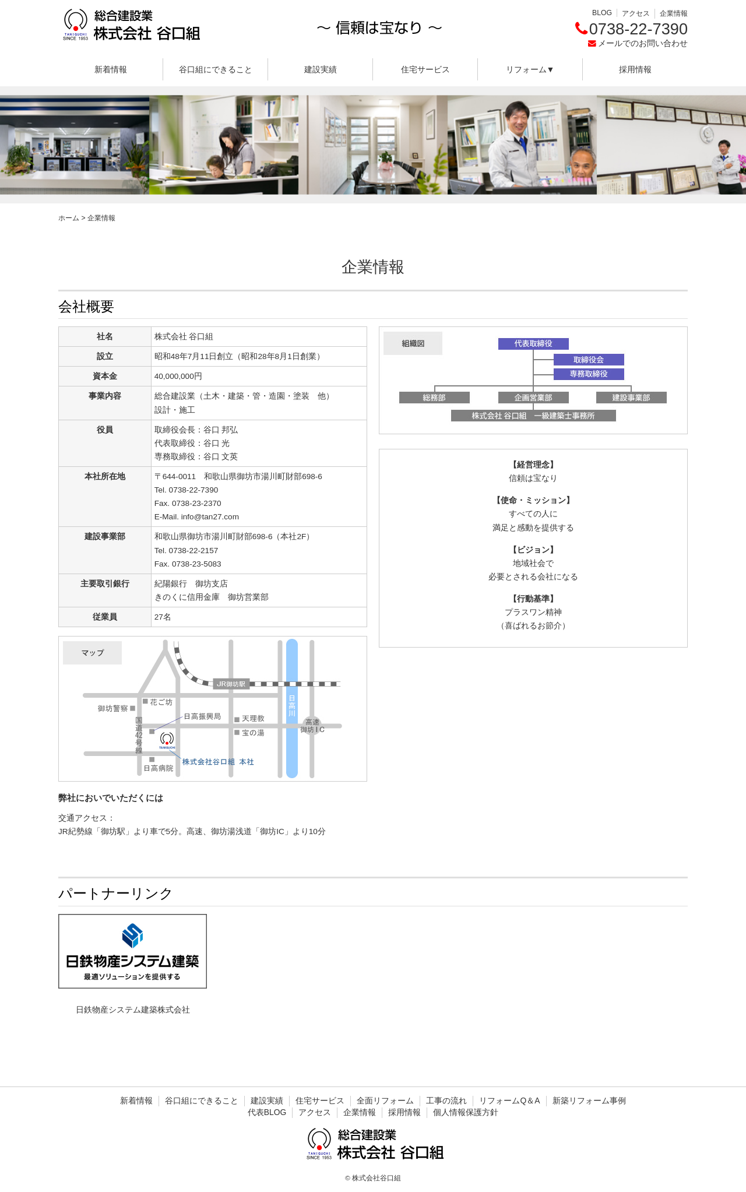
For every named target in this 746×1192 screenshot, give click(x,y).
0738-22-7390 (638, 29)
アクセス (636, 13)
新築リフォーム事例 (589, 1100)
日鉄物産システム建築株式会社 (133, 1009)
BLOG (602, 13)
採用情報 (635, 69)
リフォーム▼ (530, 69)
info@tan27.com (210, 516)
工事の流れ (446, 1100)
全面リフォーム (385, 1100)
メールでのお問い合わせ (643, 43)
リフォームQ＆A (509, 1100)
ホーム (68, 218)
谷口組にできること (215, 69)
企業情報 (674, 13)
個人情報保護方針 (465, 1112)
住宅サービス (425, 69)
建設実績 (320, 69)
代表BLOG (267, 1112)
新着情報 (110, 69)
